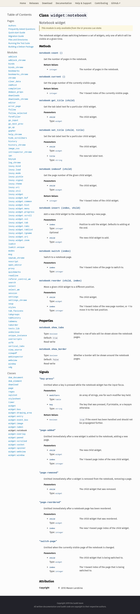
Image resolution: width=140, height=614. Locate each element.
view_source (15, 350)
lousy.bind (14, 166)
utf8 (10, 342)
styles (12, 307)
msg (10, 254)
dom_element (15, 381)
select (12, 286)
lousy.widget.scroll (20, 215)
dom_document (15, 377)
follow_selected (17, 113)
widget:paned (15, 437)
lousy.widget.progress (21, 212)
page (10, 388)
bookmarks (14, 71)
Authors (12, 25)
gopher (12, 131)
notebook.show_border (53, 349)
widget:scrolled (17, 441)
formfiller (14, 117)
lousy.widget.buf (18, 198)
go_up (11, 127)
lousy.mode (14, 173)
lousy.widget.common (20, 201)
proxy (11, 268)
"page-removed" (48, 472)
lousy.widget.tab (18, 222)
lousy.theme (15, 184)
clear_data (14, 81)
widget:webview (17, 451)
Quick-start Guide (16, 32)
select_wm (14, 289)
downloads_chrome (18, 99)
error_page (14, 106)
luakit (12, 244)
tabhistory (14, 318)
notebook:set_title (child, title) (61, 130)
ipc (10, 155)
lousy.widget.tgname (20, 233)
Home (23, 3)
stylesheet (14, 399)
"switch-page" (48, 541)
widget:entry (15, 416)
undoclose (14, 332)
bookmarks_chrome (18, 74)
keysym (12, 159)
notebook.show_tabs (51, 327)
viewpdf (12, 353)
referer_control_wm (19, 279)
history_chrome (17, 145)
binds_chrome (15, 67)
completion (14, 88)
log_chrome (14, 162)
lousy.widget (15, 194)
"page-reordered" (50, 502)
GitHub (114, 3)
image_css (14, 148)
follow (12, 109)
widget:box (14, 409)
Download (47, 3)
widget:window (16, 455)
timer (11, 402)
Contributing (101, 3)
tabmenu (12, 321)
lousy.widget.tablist (20, 229)
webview (12, 360)
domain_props (15, 92)
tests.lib (14, 328)
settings (13, 297)
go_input (13, 120)
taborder (13, 325)
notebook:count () (50, 52)
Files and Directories (18, 39)
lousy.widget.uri (18, 237)
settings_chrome (17, 300)
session (12, 293)
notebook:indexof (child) (55, 169)
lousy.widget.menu (18, 208)
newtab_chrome (16, 258)
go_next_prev (15, 124)
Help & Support (83, 3)
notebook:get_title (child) (57, 100)
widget (12, 406)
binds (11, 64)
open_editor (15, 265)
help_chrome (15, 134)
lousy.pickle (15, 176)
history (12, 141)
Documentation (64, 3)
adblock (12, 57)
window (12, 364)
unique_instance (17, 335)
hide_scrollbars (17, 138)
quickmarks (14, 272)
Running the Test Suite (19, 43)
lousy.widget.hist (18, 205)
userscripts (15, 339)
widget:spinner (17, 448)
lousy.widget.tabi (18, 226)
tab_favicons (15, 311)
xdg (10, 367)
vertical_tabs (16, 346)
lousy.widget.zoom (18, 240)
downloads (14, 95)
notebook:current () (52, 76)
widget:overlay (17, 434)
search (12, 282)
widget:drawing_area (20, 413)
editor (12, 102)
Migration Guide (16, 36)
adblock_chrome (17, 60)
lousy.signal (15, 180)
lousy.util (14, 191)
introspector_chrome (20, 152)
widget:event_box (18, 420)
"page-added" (47, 430)
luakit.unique (16, 247)
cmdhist (12, 85)
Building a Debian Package (21, 46)
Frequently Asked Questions (21, 29)
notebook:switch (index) (55, 250)
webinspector (15, 357)
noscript (13, 261)
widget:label (15, 427)
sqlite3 (12, 395)
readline (13, 275)
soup (10, 304)
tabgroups (14, 314)
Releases (34, 3)
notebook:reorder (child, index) (60, 280)
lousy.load (14, 170)
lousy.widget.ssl (18, 219)
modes (11, 251)
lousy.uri (14, 187)
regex (11, 392)
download (13, 384)
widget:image (15, 423)
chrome (12, 78)
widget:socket (16, 444)
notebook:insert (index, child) (59, 207)
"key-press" (46, 378)
